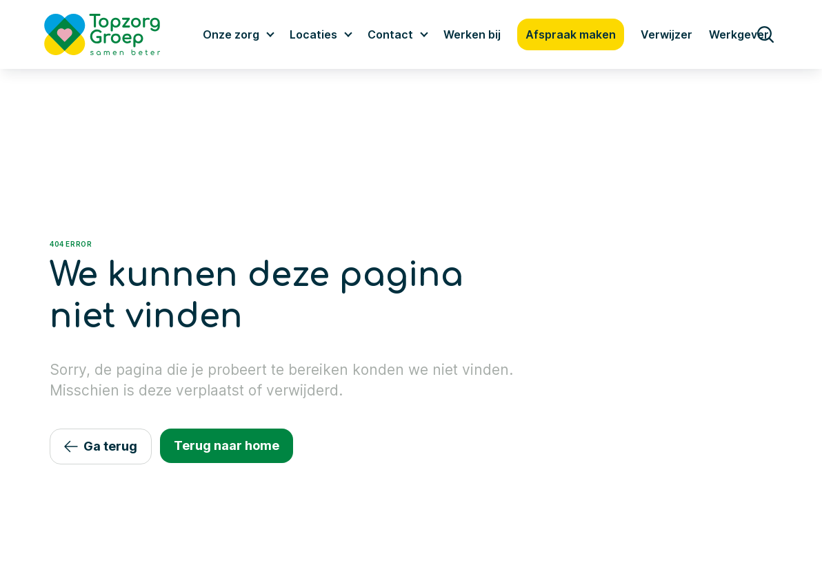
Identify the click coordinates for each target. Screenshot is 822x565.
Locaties (313, 34)
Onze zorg (231, 34)
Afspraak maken (570, 34)
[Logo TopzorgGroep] (113, 34)
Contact (390, 34)
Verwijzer (666, 34)
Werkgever (739, 34)
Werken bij (472, 34)
